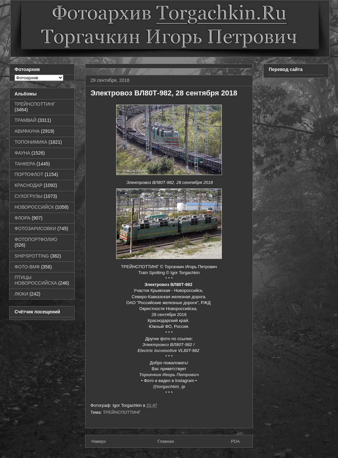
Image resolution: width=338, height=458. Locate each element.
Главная (165, 441)
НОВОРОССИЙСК (34, 207)
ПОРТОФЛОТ (29, 174)
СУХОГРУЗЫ (28, 196)
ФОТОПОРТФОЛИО (36, 239)
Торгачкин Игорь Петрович (169, 374)
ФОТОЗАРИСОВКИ (35, 228)
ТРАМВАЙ (25, 120)
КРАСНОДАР (29, 185)
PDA (235, 441)
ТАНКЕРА (25, 163)
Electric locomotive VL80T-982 (169, 350)
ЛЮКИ (21, 294)
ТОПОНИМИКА (31, 142)
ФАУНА (22, 153)
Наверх (98, 441)
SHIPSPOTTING (32, 256)
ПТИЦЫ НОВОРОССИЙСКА (36, 280)
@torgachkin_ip (169, 386)
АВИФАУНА (27, 131)
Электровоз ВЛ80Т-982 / (169, 344)
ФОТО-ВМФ (27, 266)
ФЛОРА (22, 218)
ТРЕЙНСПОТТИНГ (122, 412)
